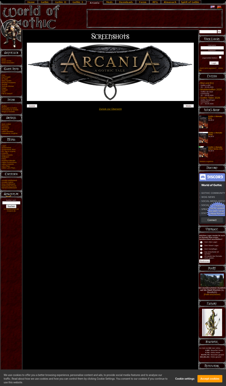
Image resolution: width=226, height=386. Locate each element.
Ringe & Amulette (8, 112)
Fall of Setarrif (7, 94)
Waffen (4, 106)
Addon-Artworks (7, 164)
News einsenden (8, 63)
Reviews (5, 130)
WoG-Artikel (6, 124)
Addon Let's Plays (8, 168)
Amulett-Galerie (7, 182)
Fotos (4, 159)
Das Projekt (6, 77)
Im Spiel (5, 79)
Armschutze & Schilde (9, 110)
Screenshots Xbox (9, 149)
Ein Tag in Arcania (8, 151)
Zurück (32, 106)
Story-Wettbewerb (8, 184)
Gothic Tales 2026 (210, 97)
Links (4, 92)
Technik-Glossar (8, 86)
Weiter (189, 106)
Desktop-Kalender (8, 160)
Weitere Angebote (206, 161)
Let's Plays (6, 166)
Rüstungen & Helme (9, 108)
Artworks (4, 153)
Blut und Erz (207, 83)
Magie (4, 88)
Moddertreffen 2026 (211, 89)
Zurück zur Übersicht (110, 109)
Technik (5, 84)
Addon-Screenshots (9, 162)
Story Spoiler (6, 81)
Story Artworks (7, 155)
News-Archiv (6, 61)
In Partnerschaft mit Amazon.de (11, 210)
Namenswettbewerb (9, 188)
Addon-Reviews (7, 131)
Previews (5, 126)
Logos (4, 146)
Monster (5, 90)
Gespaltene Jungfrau (10, 133)
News (4, 59)
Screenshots (6, 148)
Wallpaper (5, 157)
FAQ (3, 75)
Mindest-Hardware (9, 82)
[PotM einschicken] (212, 294)
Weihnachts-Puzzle (9, 186)
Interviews (5, 128)
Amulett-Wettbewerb (9, 180)
